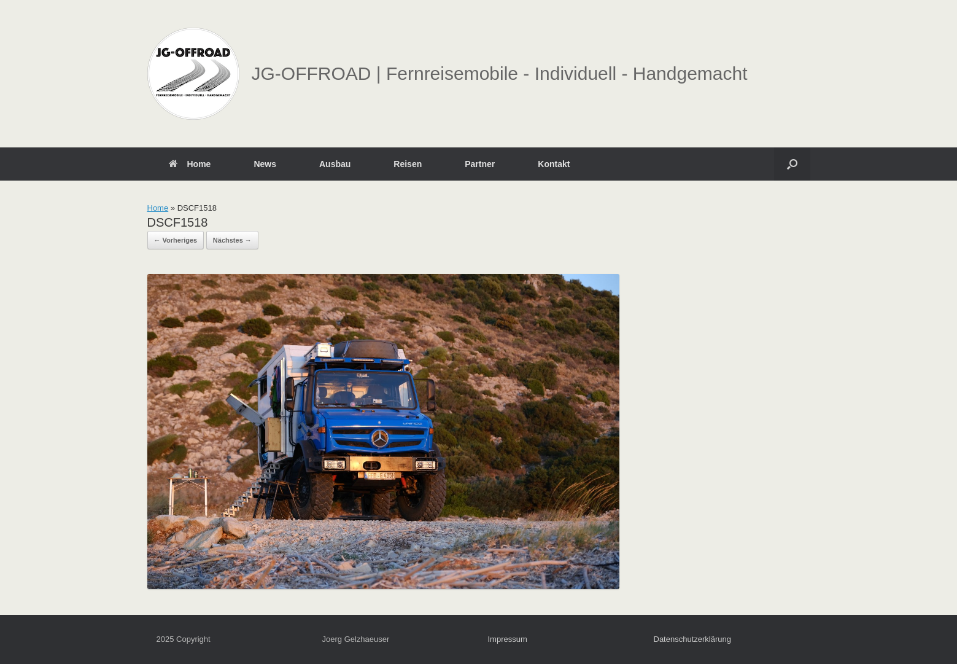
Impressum (507, 639)
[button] (792, 164)
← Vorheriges (176, 240)
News (265, 164)
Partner (480, 164)
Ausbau (335, 164)
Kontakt (554, 164)
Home (190, 164)
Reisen (407, 164)
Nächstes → (232, 240)
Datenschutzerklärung (692, 639)
